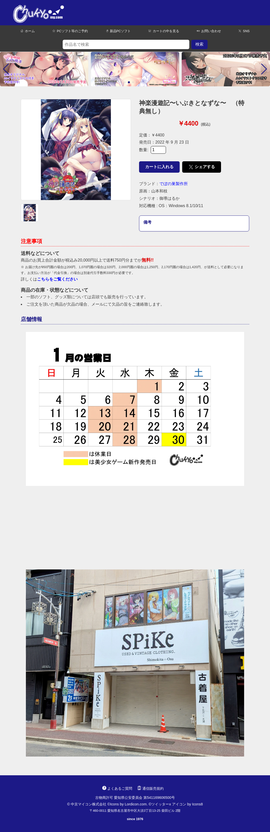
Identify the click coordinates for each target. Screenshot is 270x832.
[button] (6, 69)
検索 (199, 44)
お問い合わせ (209, 31)
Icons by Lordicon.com (128, 804)
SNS (243, 31)
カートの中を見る (163, 31)
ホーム (27, 31)
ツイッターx (161, 804)
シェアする (201, 167)
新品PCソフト (118, 31)
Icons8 (197, 804)
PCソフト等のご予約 (70, 31)
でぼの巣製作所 (173, 184)
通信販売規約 (150, 788)
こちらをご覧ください (57, 279)
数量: (152, 150)
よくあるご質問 (117, 788)
